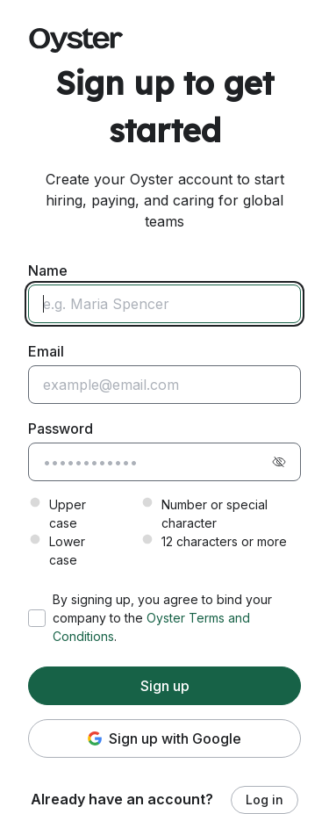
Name (48, 270)
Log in (264, 799)
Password (60, 428)
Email (46, 351)
